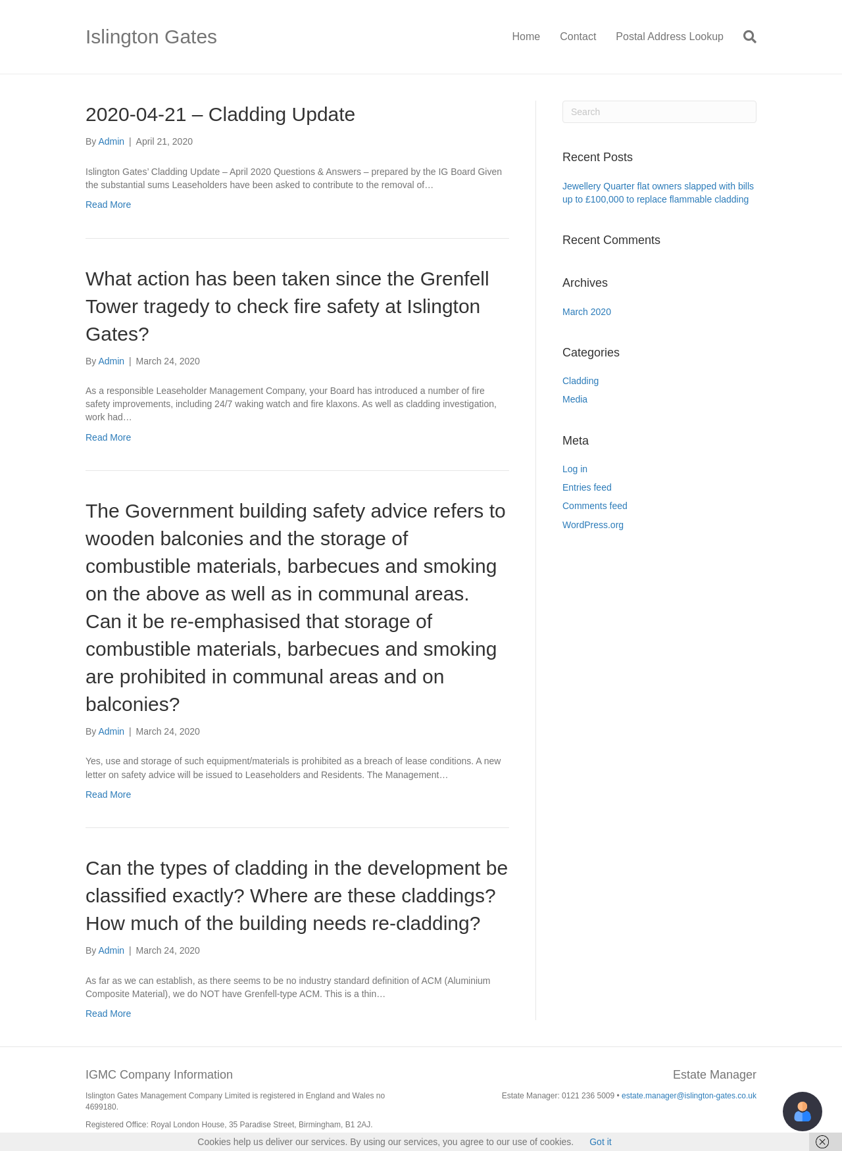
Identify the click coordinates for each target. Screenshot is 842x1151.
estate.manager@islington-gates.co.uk (689, 1095)
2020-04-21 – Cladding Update (220, 114)
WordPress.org (593, 525)
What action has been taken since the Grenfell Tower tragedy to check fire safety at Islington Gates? (287, 306)
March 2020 (586, 311)
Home (526, 36)
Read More (108, 204)
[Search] (744, 37)
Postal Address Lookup (670, 36)
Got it (600, 1142)
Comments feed (595, 506)
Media (574, 399)
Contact (578, 36)
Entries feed (587, 487)
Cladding (580, 381)
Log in (574, 469)
